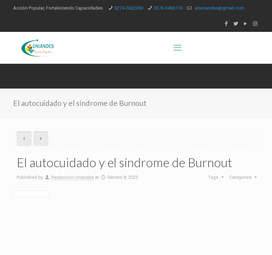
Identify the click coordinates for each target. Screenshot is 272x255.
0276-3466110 (168, 8)
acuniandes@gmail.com (218, 8)
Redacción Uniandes (72, 177)
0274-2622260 (128, 8)
